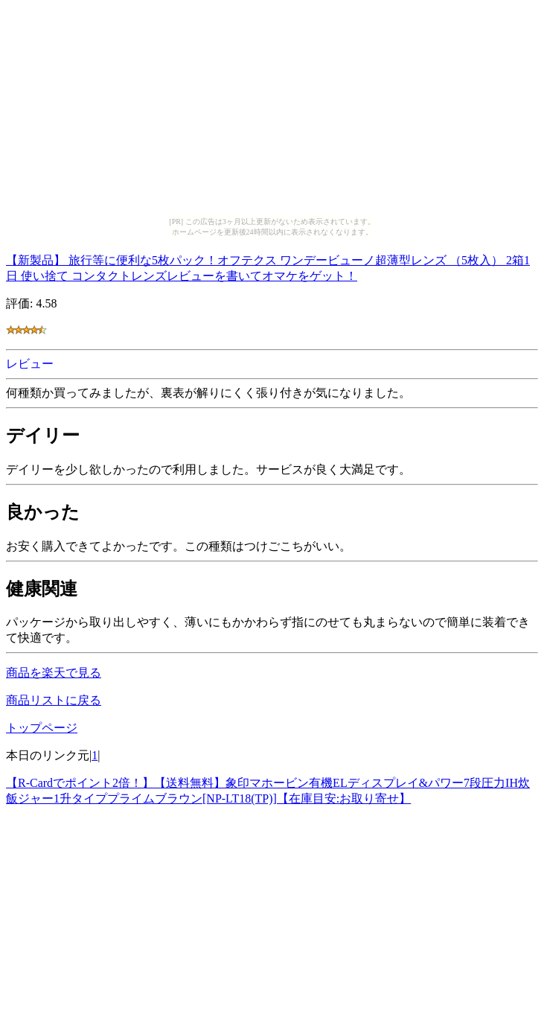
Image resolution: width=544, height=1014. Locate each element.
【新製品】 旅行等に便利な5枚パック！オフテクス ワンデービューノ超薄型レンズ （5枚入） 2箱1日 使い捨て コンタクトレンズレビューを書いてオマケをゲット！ (268, 265)
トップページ (41, 727)
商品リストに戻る (53, 700)
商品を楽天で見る (53, 672)
